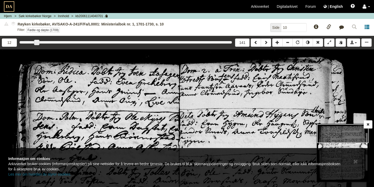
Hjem (8, 16)
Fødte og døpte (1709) (43, 30)
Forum (310, 6)
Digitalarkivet (287, 6)
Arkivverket (260, 6)
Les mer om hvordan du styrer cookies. (39, 174)
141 (242, 43)
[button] (366, 6)
